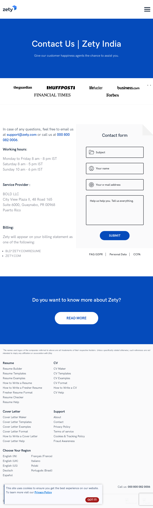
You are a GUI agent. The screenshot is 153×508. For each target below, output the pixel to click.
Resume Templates (14, 373)
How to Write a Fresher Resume (22, 387)
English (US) (10, 465)
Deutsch (8, 470)
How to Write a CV (65, 387)
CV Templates (62, 373)
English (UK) (10, 461)
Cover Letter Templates (17, 422)
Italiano (35, 461)
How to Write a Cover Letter (20, 436)
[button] (76, 91)
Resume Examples (14, 378)
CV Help (59, 392)
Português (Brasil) (41, 470)
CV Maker (60, 368)
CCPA (136, 254)
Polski (34, 465)
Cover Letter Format (15, 431)
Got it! (92, 499)
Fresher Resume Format (18, 392)
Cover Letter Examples (17, 426)
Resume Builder (12, 368)
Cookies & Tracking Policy (69, 436)
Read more (76, 318)
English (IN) (10, 456)
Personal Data (118, 254)
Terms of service (64, 431)
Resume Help (11, 402)
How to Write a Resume (17, 383)
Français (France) (41, 456)
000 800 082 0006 (139, 487)
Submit (114, 236)
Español (8, 475)
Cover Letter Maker (14, 417)
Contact (59, 422)
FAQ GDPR (96, 254)
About (57, 417)
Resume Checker (13, 397)
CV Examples (62, 378)
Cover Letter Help (14, 441)
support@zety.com (22, 135)
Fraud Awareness (64, 441)
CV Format (60, 383)
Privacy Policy (62, 426)
